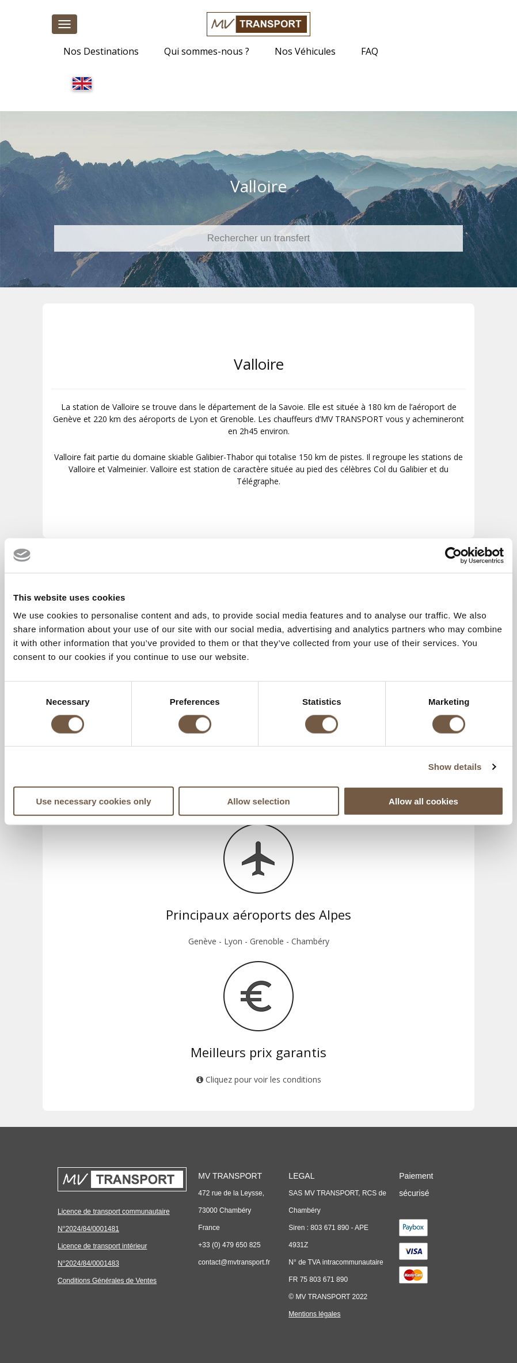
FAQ (369, 51)
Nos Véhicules (305, 51)
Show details (455, 766)
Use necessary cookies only (93, 801)
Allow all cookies (423, 801)
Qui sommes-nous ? (206, 51)
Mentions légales (314, 1314)
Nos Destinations (101, 51)
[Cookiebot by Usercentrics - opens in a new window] (453, 555)
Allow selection (258, 801)
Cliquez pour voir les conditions (258, 1079)
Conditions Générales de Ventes (107, 1281)
